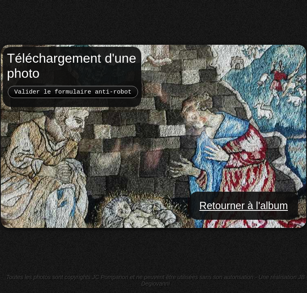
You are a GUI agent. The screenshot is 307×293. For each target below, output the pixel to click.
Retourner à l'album (244, 205)
